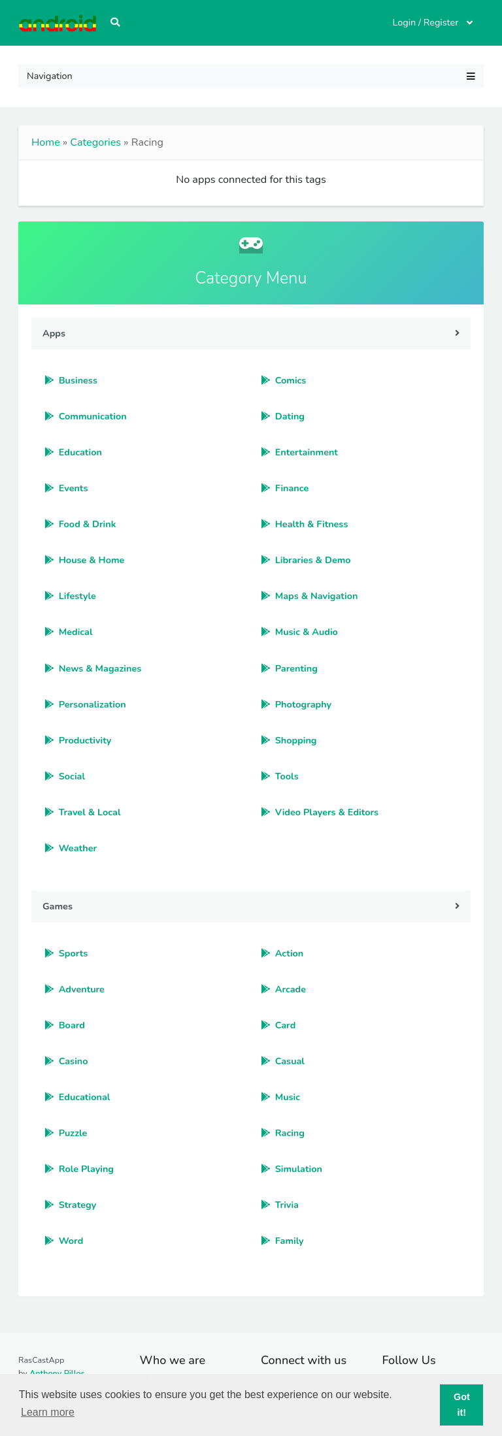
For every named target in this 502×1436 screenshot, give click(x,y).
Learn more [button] (48, 1412)
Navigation (251, 75)
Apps (53, 333)
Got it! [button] (462, 1405)
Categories (95, 142)
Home (45, 142)
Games (57, 906)
